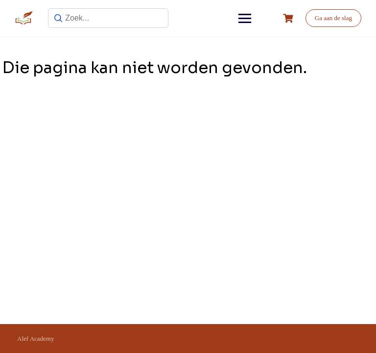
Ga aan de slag (333, 18)
